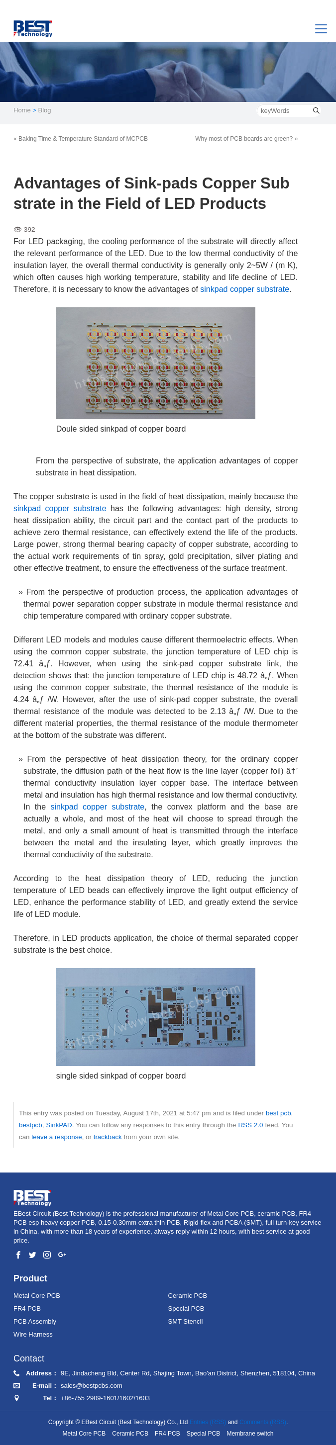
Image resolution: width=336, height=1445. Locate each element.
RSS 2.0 (250, 1125)
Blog (44, 110)
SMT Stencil (185, 1321)
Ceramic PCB (188, 1295)
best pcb (278, 1113)
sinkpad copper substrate (244, 289)
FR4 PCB (27, 1308)
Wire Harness (33, 1334)
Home (22, 110)
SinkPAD (59, 1125)
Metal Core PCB (36, 1295)
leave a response (56, 1137)
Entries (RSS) (208, 1422)
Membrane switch (249, 1433)
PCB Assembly (34, 1321)
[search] (316, 110)
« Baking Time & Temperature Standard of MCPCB (80, 138)
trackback (108, 1137)
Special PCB (186, 1308)
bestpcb (30, 1125)
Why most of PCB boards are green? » (246, 138)
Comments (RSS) (262, 1422)
